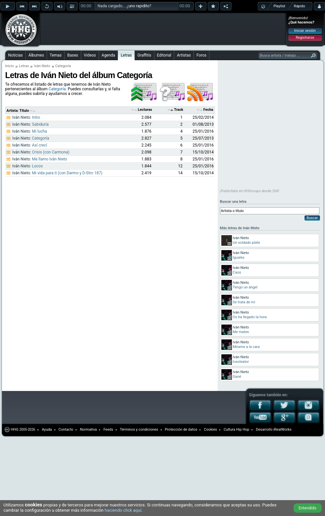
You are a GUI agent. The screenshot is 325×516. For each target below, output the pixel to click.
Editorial (164, 55)
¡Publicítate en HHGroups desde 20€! (250, 191)
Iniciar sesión (305, 30)
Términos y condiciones (139, 429)
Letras (126, 55)
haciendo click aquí (123, 510)
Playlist (279, 6)
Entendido (307, 508)
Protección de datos (181, 429)
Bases (72, 55)
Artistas (184, 55)
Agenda (108, 55)
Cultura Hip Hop (236, 429)
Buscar (312, 218)
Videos (90, 55)
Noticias (15, 55)
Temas (56, 55)
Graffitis (144, 55)
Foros (201, 55)
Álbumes (36, 55)
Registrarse (305, 37)
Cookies (210, 429)
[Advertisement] (83, 24)
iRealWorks (282, 429)
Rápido (299, 6)
